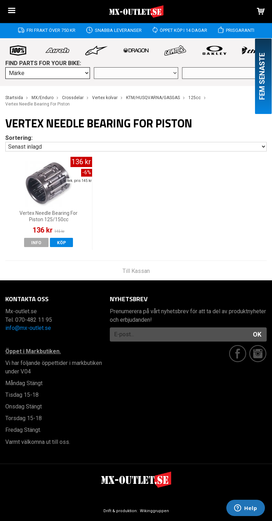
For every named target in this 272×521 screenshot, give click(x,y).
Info (36, 242)
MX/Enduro (42, 97)
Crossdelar (73, 97)
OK (257, 334)
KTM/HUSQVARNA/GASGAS (153, 97)
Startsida (14, 97)
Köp (61, 242)
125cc (194, 97)
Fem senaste (262, 76)
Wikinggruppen (154, 511)
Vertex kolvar (105, 97)
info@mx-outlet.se (28, 328)
